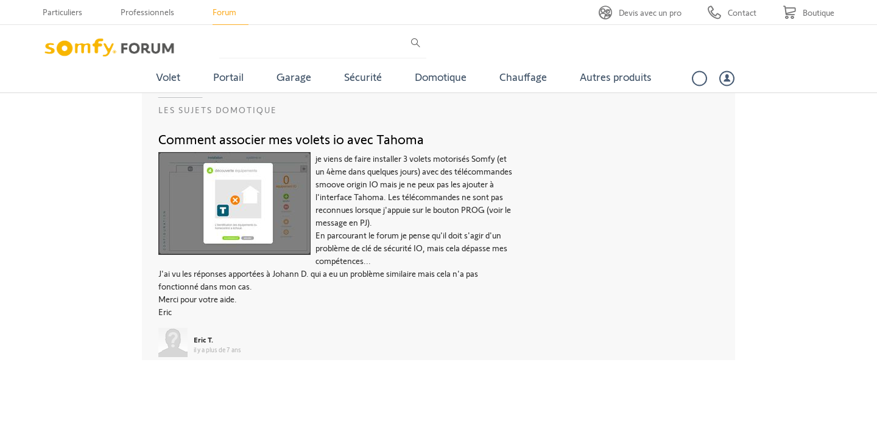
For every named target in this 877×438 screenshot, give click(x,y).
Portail (228, 76)
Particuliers (62, 12)
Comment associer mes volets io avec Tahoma (291, 139)
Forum (224, 12)
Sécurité (363, 76)
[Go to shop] (808, 12)
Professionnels (147, 12)
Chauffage (523, 76)
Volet (168, 76)
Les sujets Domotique (217, 110)
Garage (293, 76)
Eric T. (203, 339)
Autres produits (616, 76)
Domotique (441, 76)
